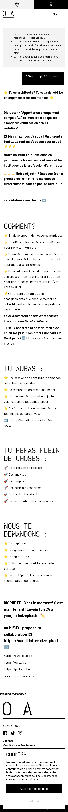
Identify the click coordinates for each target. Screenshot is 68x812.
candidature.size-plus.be (22, 200)
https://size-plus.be (18, 656)
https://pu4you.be (17, 669)
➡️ (44, 200)
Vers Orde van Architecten (19, 745)
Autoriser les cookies (34, 789)
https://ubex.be (15, 662)
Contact (8, 740)
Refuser (34, 801)
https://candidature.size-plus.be (33, 640)
